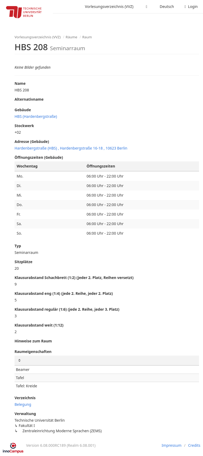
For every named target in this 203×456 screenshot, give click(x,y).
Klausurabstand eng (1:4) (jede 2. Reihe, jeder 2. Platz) (64, 293)
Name (20, 83)
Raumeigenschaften (33, 351)
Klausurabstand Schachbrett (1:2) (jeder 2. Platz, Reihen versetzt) (74, 277)
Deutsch (167, 6)
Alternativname (29, 99)
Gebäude (23, 109)
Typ (18, 245)
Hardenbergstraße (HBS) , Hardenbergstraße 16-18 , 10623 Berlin (71, 148)
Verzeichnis (25, 397)
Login (191, 6)
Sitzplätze (24, 261)
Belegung (23, 404)
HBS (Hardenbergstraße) (36, 116)
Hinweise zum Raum (33, 340)
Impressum (172, 445)
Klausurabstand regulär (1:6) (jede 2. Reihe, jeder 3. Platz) (67, 309)
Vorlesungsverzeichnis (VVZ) (109, 6)
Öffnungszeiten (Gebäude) (39, 157)
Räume (71, 37)
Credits (194, 445)
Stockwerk (24, 125)
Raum (87, 37)
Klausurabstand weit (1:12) (39, 325)
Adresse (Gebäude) (32, 141)
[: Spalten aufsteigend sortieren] (107, 360)
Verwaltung (25, 413)
